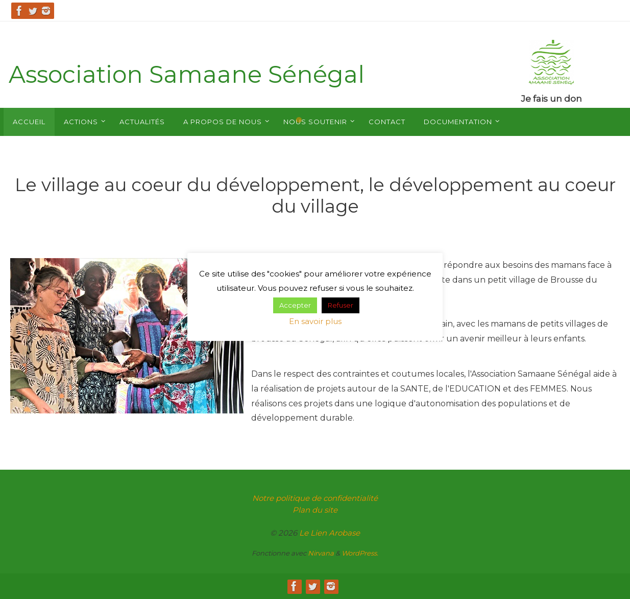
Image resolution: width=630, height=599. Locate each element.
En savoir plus (315, 321)
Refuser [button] (340, 305)
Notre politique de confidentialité (315, 498)
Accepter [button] (295, 305)
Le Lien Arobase (329, 533)
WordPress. (360, 553)
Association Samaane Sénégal (187, 74)
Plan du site (315, 510)
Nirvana (321, 553)
